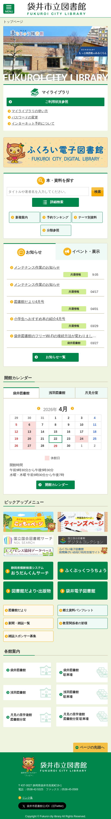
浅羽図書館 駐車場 (71, 694)
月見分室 (91, 393)
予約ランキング (57, 217)
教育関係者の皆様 (75, 623)
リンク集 (27, 797)
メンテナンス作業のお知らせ (37, 267)
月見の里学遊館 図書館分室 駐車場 (76, 716)
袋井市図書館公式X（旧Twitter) (43, 805)
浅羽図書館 (57, 393)
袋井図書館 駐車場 (71, 672)
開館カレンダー (56, 484)
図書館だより (17, 610)
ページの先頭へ (92, 747)
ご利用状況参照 (56, 102)
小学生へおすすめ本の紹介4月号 (39, 319)
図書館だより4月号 (29, 302)
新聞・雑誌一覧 (19, 623)
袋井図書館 (21, 393)
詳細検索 (56, 202)
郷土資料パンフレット (78, 610)
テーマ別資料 (87, 217)
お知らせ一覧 (56, 357)
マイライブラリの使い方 (30, 111)
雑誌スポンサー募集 (22, 636)
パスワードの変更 (25, 117)
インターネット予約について (33, 123)
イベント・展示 (81, 252)
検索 (97, 191)
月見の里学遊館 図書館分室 (21, 717)
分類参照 (53, 230)
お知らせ (29, 252)
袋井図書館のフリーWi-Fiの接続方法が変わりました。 (57, 336)
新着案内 (21, 217)
